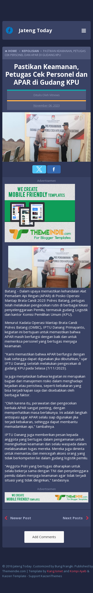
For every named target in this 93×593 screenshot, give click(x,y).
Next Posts (77, 518)
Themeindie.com (14, 571)
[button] (39, 169)
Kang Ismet (55, 571)
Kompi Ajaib (78, 571)
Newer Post (16, 518)
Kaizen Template (14, 576)
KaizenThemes (51, 576)
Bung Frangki (64, 566)
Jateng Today (35, 30)
